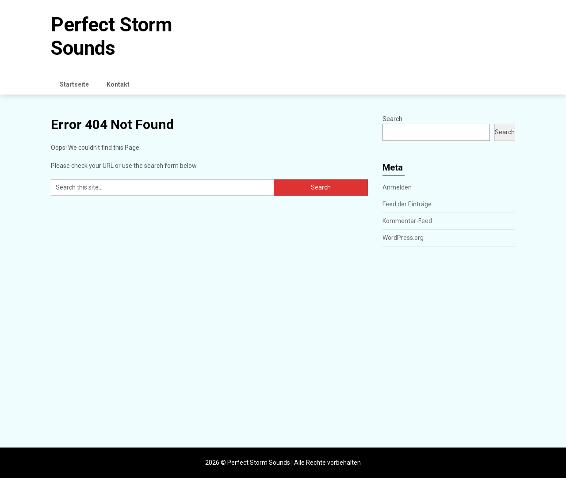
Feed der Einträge (407, 204)
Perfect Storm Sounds (111, 36)
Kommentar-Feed (407, 220)
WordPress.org (403, 237)
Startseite (74, 84)
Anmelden (397, 187)
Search (392, 118)
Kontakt (118, 84)
